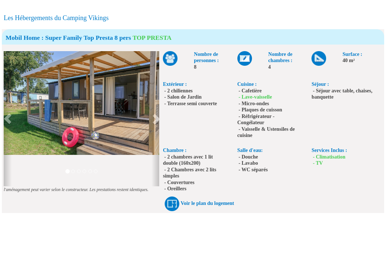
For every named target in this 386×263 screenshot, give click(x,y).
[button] (7, 118)
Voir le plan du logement (207, 203)
